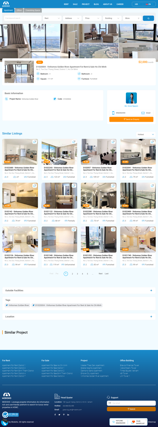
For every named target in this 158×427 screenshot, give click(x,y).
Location (9, 316)
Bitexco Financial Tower (129, 365)
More (132, 18)
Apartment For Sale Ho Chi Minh (54, 365)
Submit (131, 409)
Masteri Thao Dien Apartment (92, 365)
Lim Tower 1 (125, 376)
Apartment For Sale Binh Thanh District (57, 373)
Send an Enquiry (131, 119)
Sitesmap (152, 422)
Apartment (8, 10)
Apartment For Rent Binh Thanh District (18, 371)
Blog (96, 4)
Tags (7, 300)
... (92, 274)
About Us (107, 4)
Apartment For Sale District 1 (53, 368)
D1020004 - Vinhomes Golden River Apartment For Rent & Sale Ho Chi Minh (67, 305)
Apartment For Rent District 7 (13, 376)
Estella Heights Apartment (91, 368)
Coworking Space (33, 10)
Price (92, 18)
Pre (57, 274)
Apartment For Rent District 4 (13, 373)
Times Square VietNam (129, 371)
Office (19, 10)
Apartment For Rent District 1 (13, 365)
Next (101, 274)
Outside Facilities (14, 290)
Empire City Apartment (90, 373)
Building (112, 18)
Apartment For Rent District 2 (13, 368)
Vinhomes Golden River (17, 305)
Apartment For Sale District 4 (53, 376)
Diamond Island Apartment (91, 371)
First (51, 274)
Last (106, 274)
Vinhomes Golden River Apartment (94, 376)
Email (145, 113)
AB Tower (124, 373)
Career (120, 4)
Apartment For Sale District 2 (53, 371)
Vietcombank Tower (128, 368)
